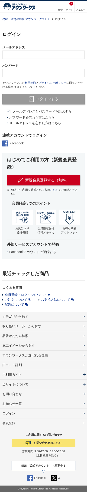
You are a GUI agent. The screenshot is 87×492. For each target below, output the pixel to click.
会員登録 (8, 423)
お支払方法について (55, 299)
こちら (54, 189)
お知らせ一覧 (12, 404)
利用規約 (30, 82)
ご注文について (16, 299)
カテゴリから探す (15, 316)
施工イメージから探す (18, 345)
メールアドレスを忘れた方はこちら (35, 123)
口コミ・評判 (12, 365)
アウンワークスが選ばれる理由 (25, 355)
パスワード (10, 66)
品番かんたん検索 (15, 336)
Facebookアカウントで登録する (32, 252)
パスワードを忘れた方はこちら (32, 117)
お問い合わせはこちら (47, 442)
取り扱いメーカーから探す (21, 326)
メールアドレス (13, 47)
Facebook (13, 143)
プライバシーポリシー (52, 82)
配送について (14, 304)
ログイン (60, 19)
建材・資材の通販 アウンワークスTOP (26, 19)
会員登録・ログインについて (26, 295)
